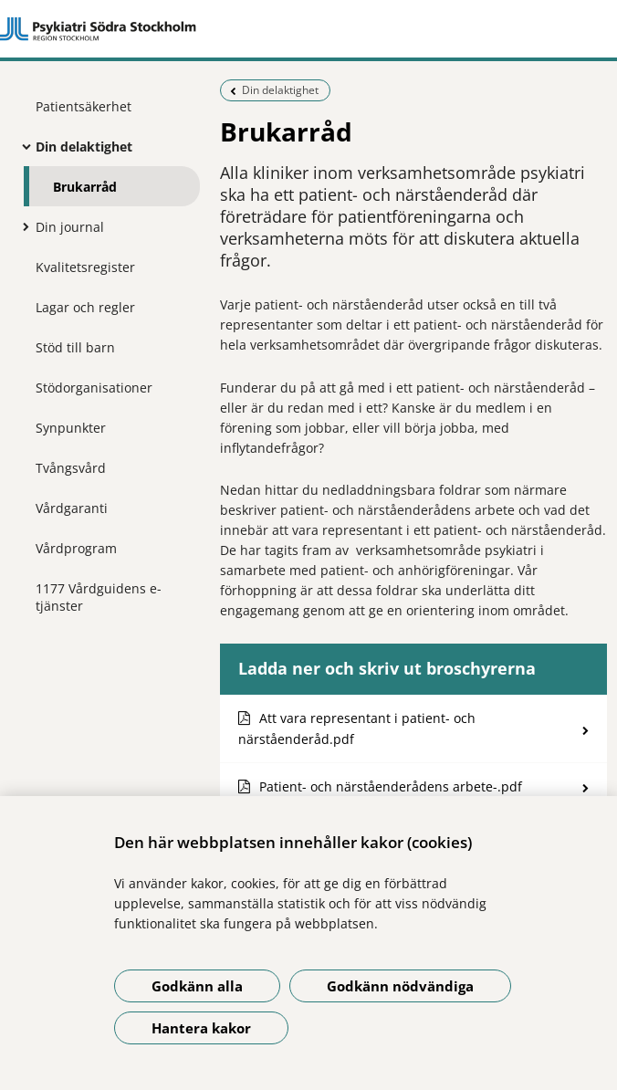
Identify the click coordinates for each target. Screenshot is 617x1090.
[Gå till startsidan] (308, 29)
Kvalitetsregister (85, 267)
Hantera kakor (201, 1028)
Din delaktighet (84, 146)
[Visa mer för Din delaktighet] (22, 146)
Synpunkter (71, 427)
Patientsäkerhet (83, 106)
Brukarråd (85, 186)
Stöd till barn (75, 347)
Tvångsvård (71, 468)
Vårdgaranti (72, 508)
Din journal (70, 227)
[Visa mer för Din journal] (22, 226)
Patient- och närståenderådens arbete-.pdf (390, 786)
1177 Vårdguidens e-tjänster (99, 597)
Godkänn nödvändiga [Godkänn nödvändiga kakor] (400, 986)
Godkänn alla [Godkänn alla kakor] (197, 986)
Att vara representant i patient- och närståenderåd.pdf (357, 728)
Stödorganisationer (94, 387)
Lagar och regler (85, 307)
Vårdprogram (76, 548)
